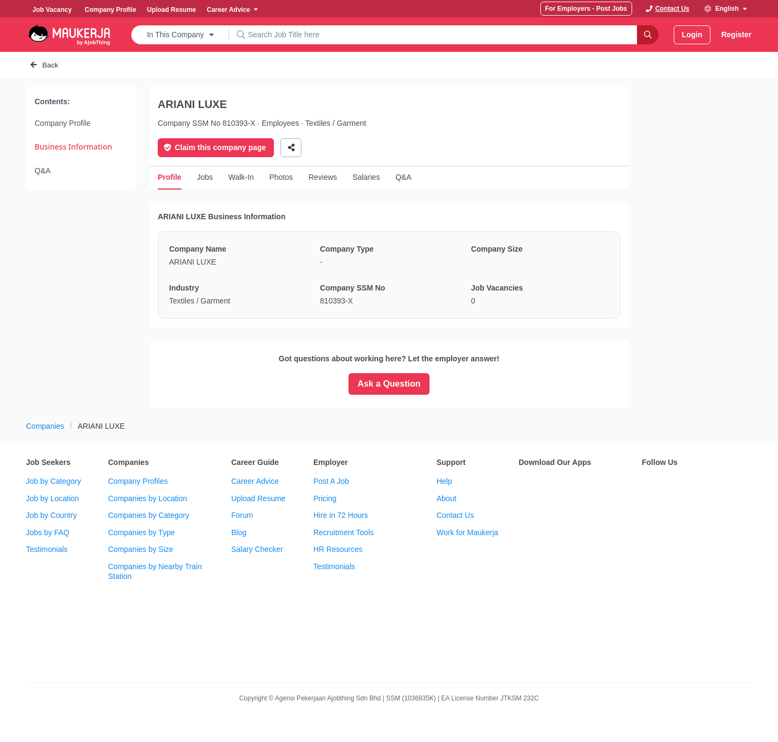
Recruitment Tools (343, 532)
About (447, 498)
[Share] (290, 147)
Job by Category (53, 481)
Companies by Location (147, 498)
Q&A (43, 170)
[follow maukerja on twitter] (672, 485)
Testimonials (47, 549)
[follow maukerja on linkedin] (743, 485)
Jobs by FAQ (47, 532)
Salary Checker (257, 549)
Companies (45, 426)
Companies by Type (141, 532)
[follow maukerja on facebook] (648, 485)
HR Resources (338, 549)
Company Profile (63, 123)
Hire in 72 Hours (340, 515)
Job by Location (52, 498)
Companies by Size (140, 549)
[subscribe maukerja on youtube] (695, 485)
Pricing (325, 498)
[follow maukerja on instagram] (719, 485)
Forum (242, 515)
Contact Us (455, 515)
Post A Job (331, 481)
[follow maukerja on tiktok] (648, 512)
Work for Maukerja (467, 532)
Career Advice (255, 481)
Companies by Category (148, 515)
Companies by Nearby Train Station (155, 571)
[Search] (648, 34)
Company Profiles (138, 481)
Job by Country (51, 515)
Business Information (73, 146)
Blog (238, 532)
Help (444, 481)
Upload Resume (258, 498)
